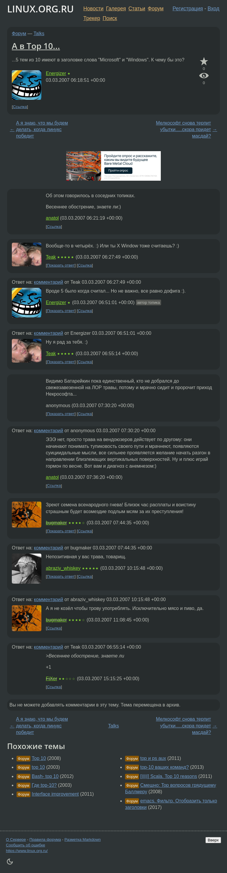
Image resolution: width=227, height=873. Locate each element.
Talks (39, 33)
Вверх (213, 840)
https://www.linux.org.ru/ (27, 850)
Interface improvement (55, 794)
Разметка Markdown (82, 839)
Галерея (116, 9)
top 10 (38, 767)
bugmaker (56, 522)
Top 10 (39, 758)
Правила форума (45, 839)
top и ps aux (153, 758)
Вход (213, 9)
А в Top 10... (36, 45)
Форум (155, 9)
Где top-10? (44, 785)
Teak (51, 257)
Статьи (136, 9)
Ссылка (20, 107)
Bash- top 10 (45, 776)
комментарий (48, 282)
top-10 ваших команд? (164, 767)
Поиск (110, 18)
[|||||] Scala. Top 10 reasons (168, 776)
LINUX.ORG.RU (40, 8)
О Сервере (16, 839)
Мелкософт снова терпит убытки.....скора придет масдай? (183, 129)
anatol (52, 218)
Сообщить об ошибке (25, 845)
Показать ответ (61, 265)
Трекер (91, 18)
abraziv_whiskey (63, 568)
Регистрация (188, 9)
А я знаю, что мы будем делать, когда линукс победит (42, 129)
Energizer (56, 73)
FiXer (51, 678)
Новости (93, 9)
